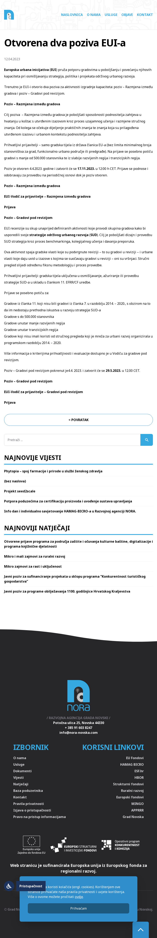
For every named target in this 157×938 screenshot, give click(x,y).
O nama (94, 14)
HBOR (139, 777)
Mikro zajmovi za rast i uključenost (33, 566)
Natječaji (20, 784)
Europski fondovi (130, 797)
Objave (127, 14)
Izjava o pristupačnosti (32, 810)
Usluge (111, 14)
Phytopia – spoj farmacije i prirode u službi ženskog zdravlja (53, 471)
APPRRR (137, 810)
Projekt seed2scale (19, 491)
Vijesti (18, 777)
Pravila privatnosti (28, 803)
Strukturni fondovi (128, 784)
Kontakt (145, 14)
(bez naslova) (15, 481)
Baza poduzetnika (28, 790)
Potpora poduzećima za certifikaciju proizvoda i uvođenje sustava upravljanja (68, 501)
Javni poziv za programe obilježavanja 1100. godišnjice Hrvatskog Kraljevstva (67, 591)
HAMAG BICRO (132, 764)
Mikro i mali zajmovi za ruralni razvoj (34, 556)
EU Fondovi (135, 758)
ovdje (79, 896)
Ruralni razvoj (132, 790)
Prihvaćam (78, 908)
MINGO (137, 803)
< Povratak (78, 420)
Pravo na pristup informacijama (39, 817)
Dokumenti (22, 771)
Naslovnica (72, 14)
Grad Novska (133, 817)
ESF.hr (139, 771)
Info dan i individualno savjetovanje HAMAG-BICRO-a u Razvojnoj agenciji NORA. (70, 511)
